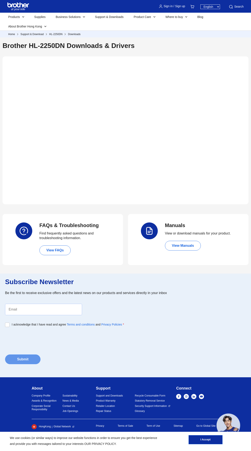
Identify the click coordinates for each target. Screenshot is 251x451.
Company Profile (41, 395)
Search (236, 6)
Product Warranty (106, 400)
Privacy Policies (111, 324)
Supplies (40, 17)
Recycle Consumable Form (150, 395)
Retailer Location (105, 406)
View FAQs (55, 250)
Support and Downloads (109, 395)
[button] (228, 425)
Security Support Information (151, 406)
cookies (26, 438)
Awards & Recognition (44, 400)
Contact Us (68, 406)
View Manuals (183, 245)
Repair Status (103, 411)
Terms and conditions (81, 324)
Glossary (140, 411)
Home (11, 34)
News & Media (70, 400)
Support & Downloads (109, 17)
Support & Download (32, 34)
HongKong (41, 426)
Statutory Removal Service (150, 400)
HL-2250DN (55, 34)
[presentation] (37, 339)
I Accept (205, 440)
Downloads (74, 34)
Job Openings (70, 411)
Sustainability (69, 395)
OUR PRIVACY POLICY (100, 444)
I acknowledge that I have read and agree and (68, 324)
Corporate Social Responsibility (41, 408)
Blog (200, 17)
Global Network (62, 426)
